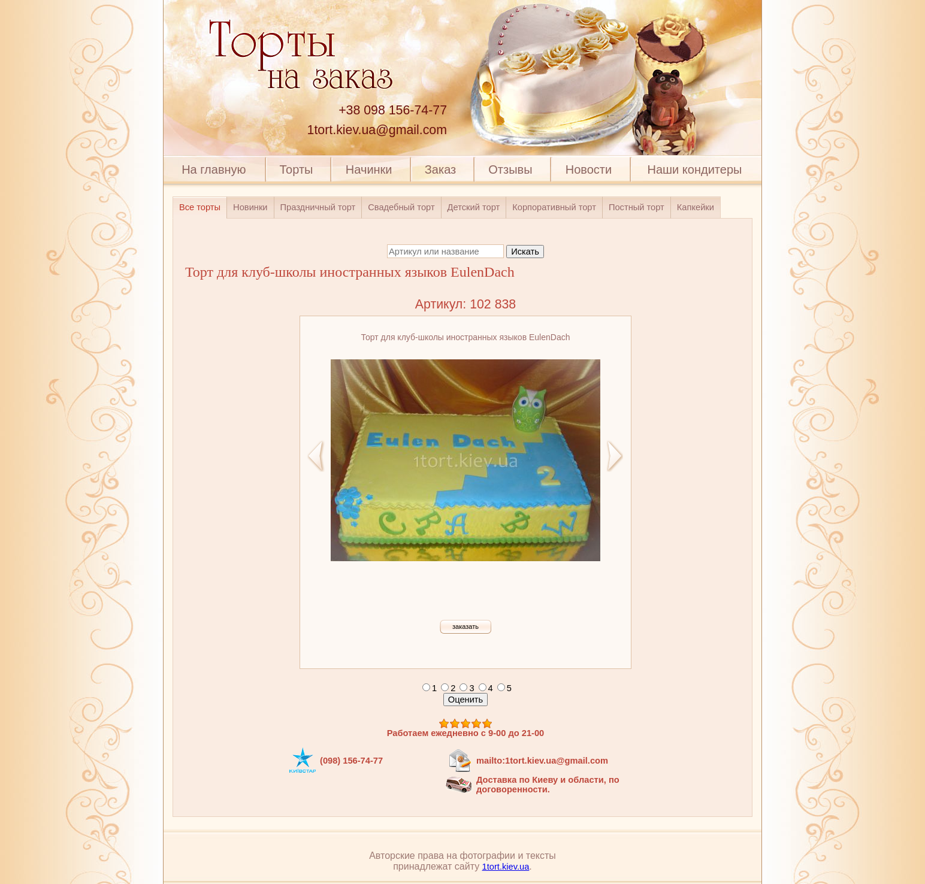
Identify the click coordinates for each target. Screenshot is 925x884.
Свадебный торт (401, 207)
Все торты (199, 207)
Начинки (369, 169)
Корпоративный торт (554, 207)
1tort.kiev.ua (506, 866)
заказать (465, 626)
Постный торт (636, 207)
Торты (296, 169)
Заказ (440, 169)
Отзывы (510, 169)
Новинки (250, 207)
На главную (214, 169)
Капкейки (695, 207)
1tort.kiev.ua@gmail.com (377, 130)
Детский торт (474, 207)
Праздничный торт (318, 207)
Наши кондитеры (695, 169)
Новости (589, 169)
